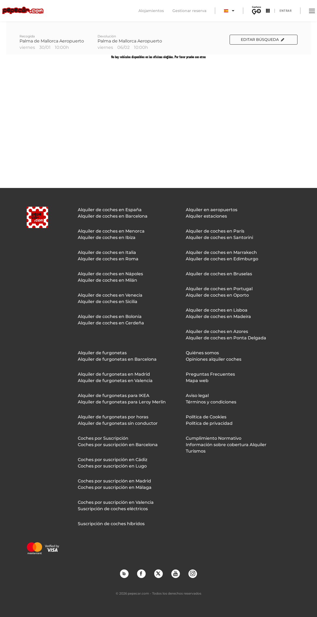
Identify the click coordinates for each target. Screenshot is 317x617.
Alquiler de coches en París (215, 231)
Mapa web (197, 380)
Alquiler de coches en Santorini (219, 237)
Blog (124, 573)
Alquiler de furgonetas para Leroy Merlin (122, 401)
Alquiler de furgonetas (102, 352)
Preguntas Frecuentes (210, 374)
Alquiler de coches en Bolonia (110, 316)
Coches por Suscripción (103, 438)
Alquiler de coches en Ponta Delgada (226, 337)
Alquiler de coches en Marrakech (221, 252)
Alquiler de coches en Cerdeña (111, 322)
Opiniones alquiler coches (213, 359)
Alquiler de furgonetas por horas (113, 416)
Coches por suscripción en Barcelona (118, 444)
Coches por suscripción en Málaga (115, 487)
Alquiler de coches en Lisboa (217, 310)
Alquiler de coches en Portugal (219, 288)
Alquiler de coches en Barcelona (113, 216)
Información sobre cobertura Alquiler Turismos (226, 448)
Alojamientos (151, 11)
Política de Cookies (206, 416)
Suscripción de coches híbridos (111, 523)
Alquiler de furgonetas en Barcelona (117, 359)
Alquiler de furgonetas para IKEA (113, 395)
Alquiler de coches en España (110, 209)
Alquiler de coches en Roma (108, 258)
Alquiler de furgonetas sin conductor (118, 423)
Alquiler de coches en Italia (107, 252)
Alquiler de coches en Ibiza (107, 237)
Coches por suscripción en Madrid (114, 481)
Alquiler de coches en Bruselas (219, 273)
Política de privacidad (209, 423)
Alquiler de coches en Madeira (218, 316)
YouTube (175, 573)
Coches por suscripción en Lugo (112, 466)
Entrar (286, 11)
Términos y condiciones (211, 401)
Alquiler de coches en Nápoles (110, 273)
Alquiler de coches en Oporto (217, 295)
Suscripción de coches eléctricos (113, 508)
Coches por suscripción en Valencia (116, 502)
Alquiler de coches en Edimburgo (222, 258)
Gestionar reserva (189, 11)
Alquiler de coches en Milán (107, 280)
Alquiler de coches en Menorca (111, 231)
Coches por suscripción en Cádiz (112, 459)
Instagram (192, 573)
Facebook (141, 573)
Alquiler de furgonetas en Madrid (114, 374)
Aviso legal (197, 395)
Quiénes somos (202, 352)
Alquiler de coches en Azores (217, 331)
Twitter (158, 573)
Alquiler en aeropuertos (211, 209)
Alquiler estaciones (206, 216)
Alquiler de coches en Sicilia (107, 301)
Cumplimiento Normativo (213, 438)
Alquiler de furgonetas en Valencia (115, 380)
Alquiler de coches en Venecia (110, 295)
